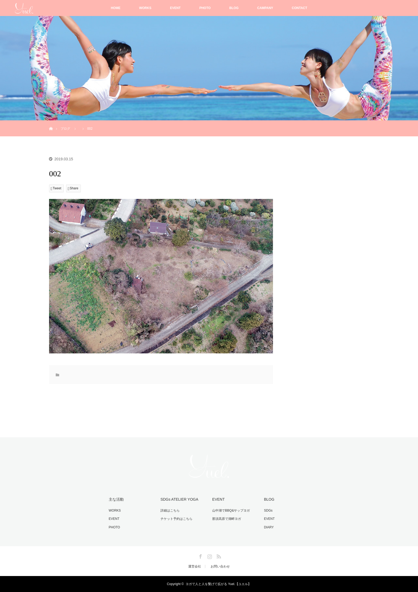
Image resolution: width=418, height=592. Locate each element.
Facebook (200, 556)
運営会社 (194, 566)
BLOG (234, 8)
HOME (115, 8)
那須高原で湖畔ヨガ (226, 519)
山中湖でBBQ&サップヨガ (231, 510)
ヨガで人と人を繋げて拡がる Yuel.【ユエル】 (218, 584)
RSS (218, 556)
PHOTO (205, 8)
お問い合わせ (220, 566)
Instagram (209, 556)
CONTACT (299, 8)
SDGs (268, 510)
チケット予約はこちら (176, 519)
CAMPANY (265, 8)
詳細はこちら (170, 510)
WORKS (145, 8)
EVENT (175, 8)
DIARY (269, 527)
